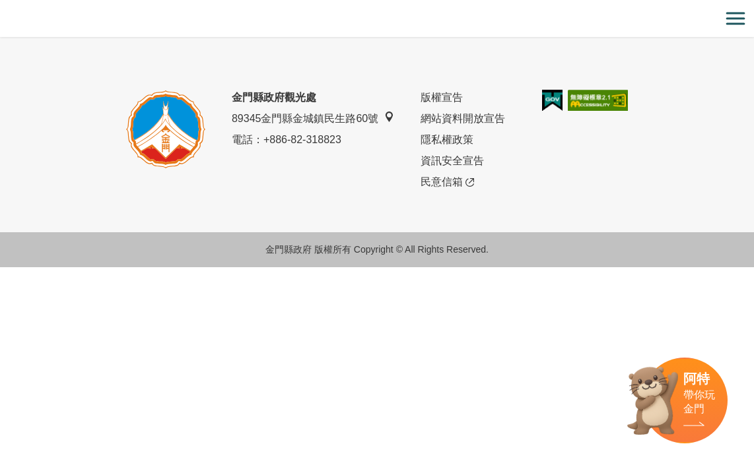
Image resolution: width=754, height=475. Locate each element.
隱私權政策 (447, 139)
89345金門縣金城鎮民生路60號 (313, 117)
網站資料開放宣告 (463, 118)
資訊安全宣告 (452, 160)
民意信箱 (447, 182)
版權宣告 (442, 97)
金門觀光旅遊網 (377, 19)
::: (4, 7)
